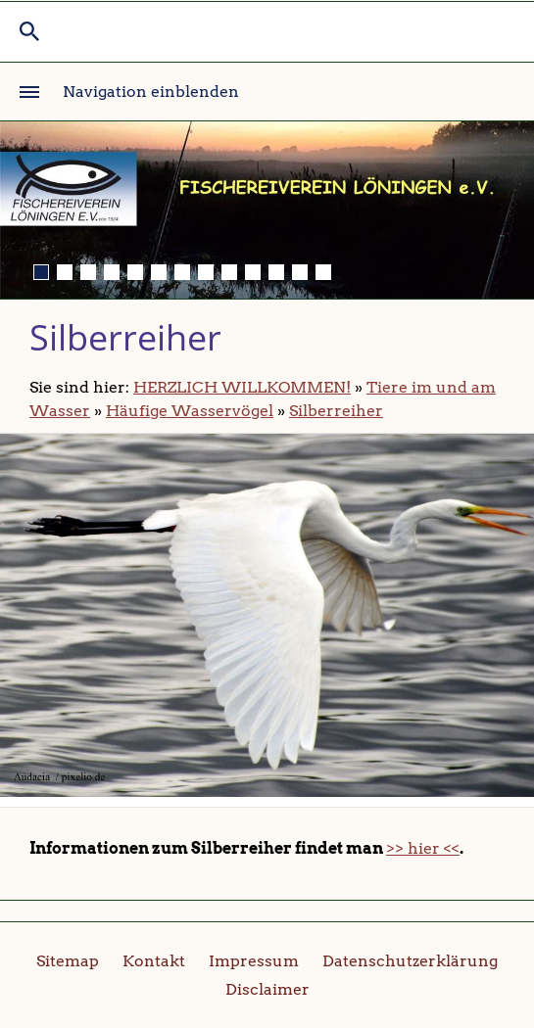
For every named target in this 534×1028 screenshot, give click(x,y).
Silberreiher (336, 410)
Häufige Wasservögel (189, 410)
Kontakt (153, 961)
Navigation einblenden (151, 91)
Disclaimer (267, 989)
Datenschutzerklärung (410, 961)
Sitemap (67, 961)
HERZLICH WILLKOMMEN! (242, 387)
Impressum (254, 961)
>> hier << (423, 848)
